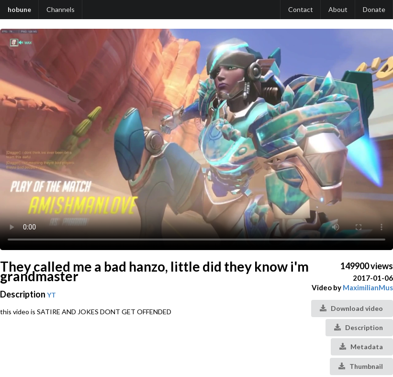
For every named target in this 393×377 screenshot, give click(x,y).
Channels (60, 9)
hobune (19, 9)
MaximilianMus (368, 287)
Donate (374, 9)
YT (51, 295)
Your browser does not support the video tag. (196, 139)
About (338, 9)
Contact (300, 9)
